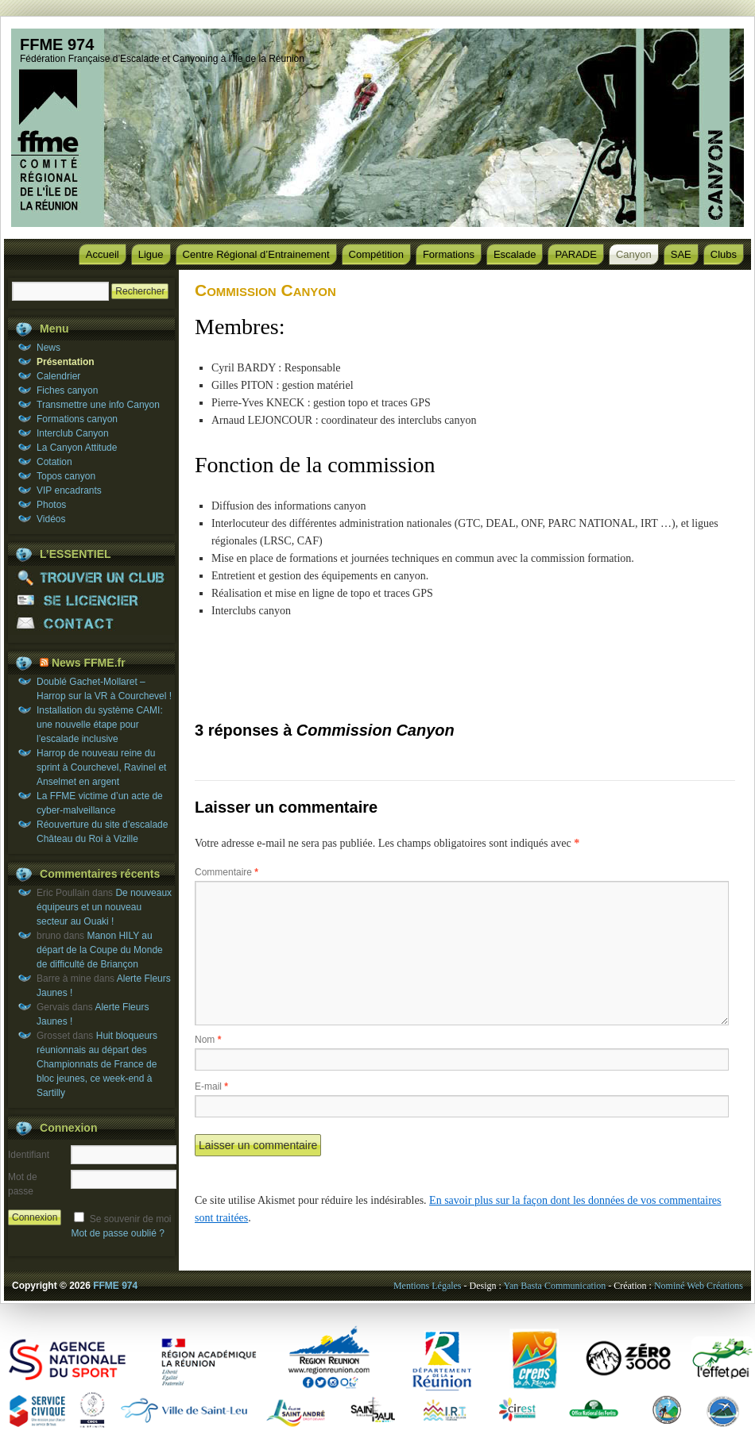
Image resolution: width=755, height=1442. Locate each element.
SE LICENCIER (91, 600)
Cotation (54, 461)
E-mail (211, 1086)
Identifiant (28, 1154)
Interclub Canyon (73, 433)
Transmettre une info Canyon (98, 404)
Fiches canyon (67, 390)
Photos (51, 504)
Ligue (151, 254)
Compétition (376, 254)
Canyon (634, 254)
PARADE (576, 254)
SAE (681, 254)
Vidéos (51, 519)
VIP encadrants (69, 490)
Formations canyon (77, 419)
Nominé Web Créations (698, 1285)
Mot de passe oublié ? (117, 1233)
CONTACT (91, 623)
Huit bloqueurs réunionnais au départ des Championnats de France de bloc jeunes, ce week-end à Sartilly (97, 1064)
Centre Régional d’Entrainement (256, 254)
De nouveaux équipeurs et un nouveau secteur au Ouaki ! (104, 907)
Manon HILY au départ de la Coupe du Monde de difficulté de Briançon (100, 950)
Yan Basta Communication (554, 1285)
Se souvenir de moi (131, 1219)
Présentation (66, 361)
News (48, 347)
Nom (208, 1039)
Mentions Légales (427, 1285)
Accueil (102, 254)
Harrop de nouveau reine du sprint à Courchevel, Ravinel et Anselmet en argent (101, 767)
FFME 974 (57, 44)
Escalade (515, 254)
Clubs (723, 254)
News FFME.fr (89, 662)
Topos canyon (66, 476)
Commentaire (226, 872)
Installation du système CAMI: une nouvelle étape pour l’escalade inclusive (100, 724)
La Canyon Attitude (77, 447)
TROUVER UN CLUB (91, 577)
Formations (448, 254)
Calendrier (58, 376)
